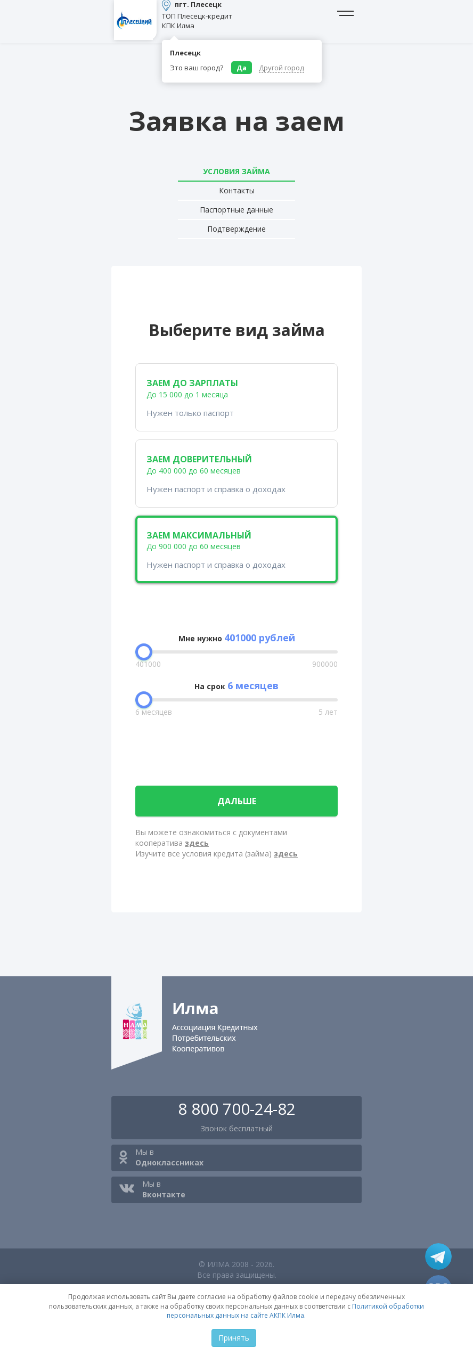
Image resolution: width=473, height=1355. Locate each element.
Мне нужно (236, 637)
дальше (236, 801)
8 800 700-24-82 (237, 1109)
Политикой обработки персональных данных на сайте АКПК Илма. (295, 1311)
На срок (236, 685)
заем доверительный (236, 473)
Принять (233, 1338)
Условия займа (236, 171)
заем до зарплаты (236, 397)
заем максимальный (236, 549)
